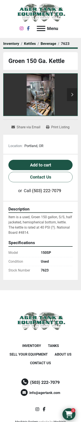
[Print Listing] (57, 127)
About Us (63, 354)
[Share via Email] (26, 127)
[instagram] (22, 28)
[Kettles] (30, 43)
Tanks (53, 346)
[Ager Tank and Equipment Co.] (40, 321)
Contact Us (40, 177)
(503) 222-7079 (46, 190)
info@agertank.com (44, 393)
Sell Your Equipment (29, 354)
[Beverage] (48, 43)
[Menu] (41, 28)
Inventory (31, 346)
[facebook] (28, 28)
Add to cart (40, 165)
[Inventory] (11, 43)
